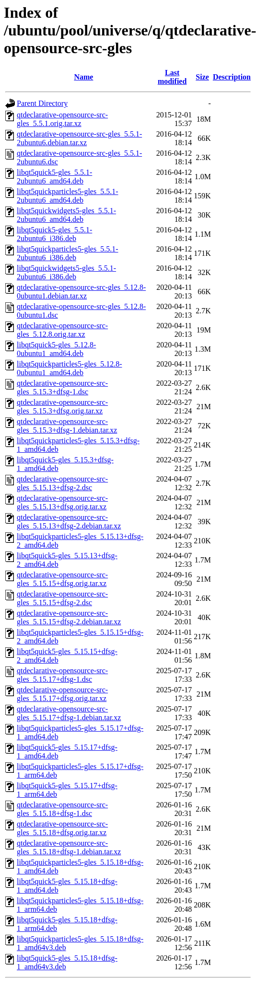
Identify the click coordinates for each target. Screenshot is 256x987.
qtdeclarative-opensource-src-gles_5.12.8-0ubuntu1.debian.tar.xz (81, 291)
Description (232, 77)
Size (202, 77)
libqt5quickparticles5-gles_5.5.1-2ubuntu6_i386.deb (67, 253)
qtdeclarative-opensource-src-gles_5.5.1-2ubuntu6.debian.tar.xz (79, 138)
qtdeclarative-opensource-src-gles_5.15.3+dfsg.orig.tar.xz (62, 406)
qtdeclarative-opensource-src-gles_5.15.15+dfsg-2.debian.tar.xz (69, 617)
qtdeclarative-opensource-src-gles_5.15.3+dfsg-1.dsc (62, 387)
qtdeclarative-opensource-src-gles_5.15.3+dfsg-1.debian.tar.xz (67, 425)
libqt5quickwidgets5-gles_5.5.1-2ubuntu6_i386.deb (66, 272)
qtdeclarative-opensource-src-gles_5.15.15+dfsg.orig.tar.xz (62, 579)
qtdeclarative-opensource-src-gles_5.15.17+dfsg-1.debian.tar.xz (69, 713)
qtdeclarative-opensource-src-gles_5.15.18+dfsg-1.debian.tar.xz (69, 847)
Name (83, 77)
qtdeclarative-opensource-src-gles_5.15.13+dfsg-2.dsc (62, 483)
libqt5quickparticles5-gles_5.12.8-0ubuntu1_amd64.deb (69, 368)
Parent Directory (42, 103)
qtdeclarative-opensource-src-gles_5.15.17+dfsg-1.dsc (62, 674)
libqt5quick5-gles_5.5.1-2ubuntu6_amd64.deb (54, 176)
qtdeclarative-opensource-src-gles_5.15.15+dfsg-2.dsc (62, 598)
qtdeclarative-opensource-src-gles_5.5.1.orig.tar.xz (62, 119)
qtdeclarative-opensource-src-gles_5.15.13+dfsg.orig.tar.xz (62, 502)
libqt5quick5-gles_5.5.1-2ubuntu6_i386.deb (54, 234)
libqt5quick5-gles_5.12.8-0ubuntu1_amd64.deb (56, 349)
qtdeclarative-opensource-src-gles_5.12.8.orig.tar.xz (62, 329)
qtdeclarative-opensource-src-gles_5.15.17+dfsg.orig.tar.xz (62, 694)
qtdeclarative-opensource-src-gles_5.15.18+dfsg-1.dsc (62, 809)
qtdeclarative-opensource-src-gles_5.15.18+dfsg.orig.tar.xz (62, 828)
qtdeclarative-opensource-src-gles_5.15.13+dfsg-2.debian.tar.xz (69, 521)
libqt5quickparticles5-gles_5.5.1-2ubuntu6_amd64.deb (67, 195)
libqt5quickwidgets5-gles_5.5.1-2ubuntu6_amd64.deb (66, 215)
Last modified (172, 77)
